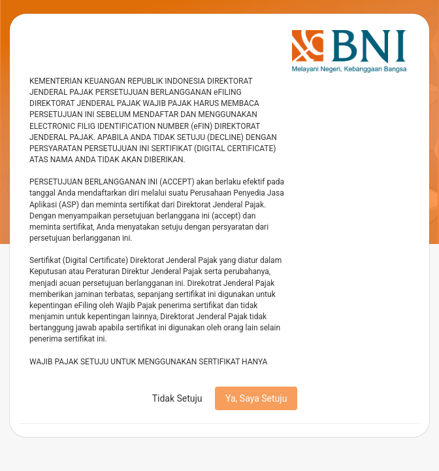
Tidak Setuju (177, 398)
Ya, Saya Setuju (256, 398)
